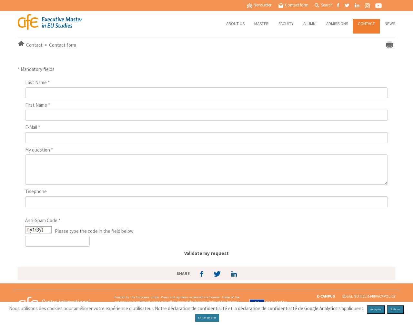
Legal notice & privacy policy (368, 296)
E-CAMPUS (326, 296)
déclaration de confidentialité (197, 308)
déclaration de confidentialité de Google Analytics (287, 308)
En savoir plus (207, 317)
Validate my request (206, 253)
